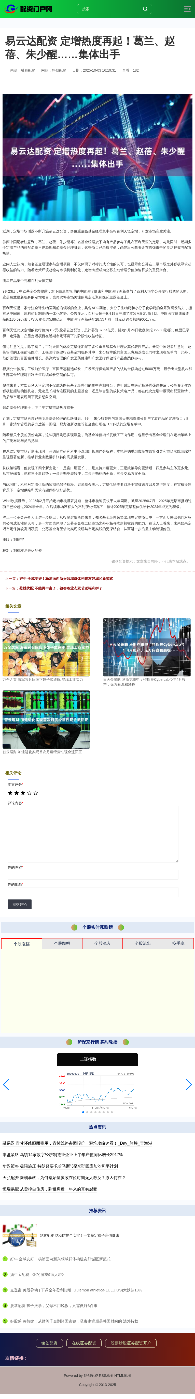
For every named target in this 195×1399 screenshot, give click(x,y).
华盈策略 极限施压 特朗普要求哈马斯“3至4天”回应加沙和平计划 (60, 1166)
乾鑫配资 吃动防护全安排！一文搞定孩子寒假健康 (79, 1235)
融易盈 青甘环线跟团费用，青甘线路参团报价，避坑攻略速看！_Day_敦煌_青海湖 (77, 1143)
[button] (6, 1084)
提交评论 (19, 905)
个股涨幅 (21, 944)
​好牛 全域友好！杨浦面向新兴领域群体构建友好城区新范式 (60, 1259)
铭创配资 (49, 1343)
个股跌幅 (62, 943)
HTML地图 (122, 1376)
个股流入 (102, 943)
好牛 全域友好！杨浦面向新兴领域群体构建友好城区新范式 (66, 579)
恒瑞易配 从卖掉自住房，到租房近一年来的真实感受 (50, 1189)
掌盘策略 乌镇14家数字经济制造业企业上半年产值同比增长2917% (63, 1155)
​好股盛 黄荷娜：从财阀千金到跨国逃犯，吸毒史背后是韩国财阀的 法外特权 (74, 1321)
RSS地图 (106, 1376)
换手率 (178, 943)
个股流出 (143, 943)
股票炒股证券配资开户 (130, 1343)
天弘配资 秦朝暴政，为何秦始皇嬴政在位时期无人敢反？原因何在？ (64, 1177)
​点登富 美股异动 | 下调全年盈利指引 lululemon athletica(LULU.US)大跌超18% (76, 1290)
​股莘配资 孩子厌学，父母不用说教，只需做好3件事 (54, 1305)
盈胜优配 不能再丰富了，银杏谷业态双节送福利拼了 (60, 588)
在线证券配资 (84, 1343)
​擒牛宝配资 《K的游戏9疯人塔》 (38, 1274)
